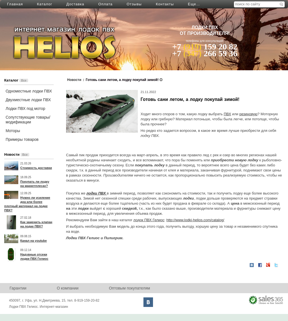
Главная (15, 4)
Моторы (13, 130)
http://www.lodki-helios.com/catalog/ (195, 220)
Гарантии (18, 288)
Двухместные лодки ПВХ (28, 100)
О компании (67, 288)
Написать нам (201, 4)
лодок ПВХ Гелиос (148, 220)
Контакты (165, 4)
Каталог (44, 4)
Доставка (75, 4)
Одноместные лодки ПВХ (29, 91)
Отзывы (134, 4)
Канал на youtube (33, 240)
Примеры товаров (22, 139)
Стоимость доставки (36, 167)
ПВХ (227, 114)
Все (23, 80)
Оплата (105, 4)
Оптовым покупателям (129, 288)
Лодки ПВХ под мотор (25, 108)
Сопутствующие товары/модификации (28, 119)
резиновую (248, 114)
